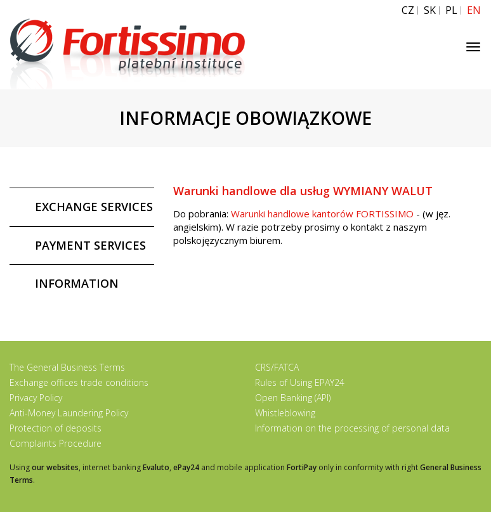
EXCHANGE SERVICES (94, 206)
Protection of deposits (55, 428)
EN (474, 10)
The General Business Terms (67, 367)
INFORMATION (77, 283)
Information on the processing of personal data (352, 428)
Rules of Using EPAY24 (299, 382)
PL (451, 10)
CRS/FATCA (277, 367)
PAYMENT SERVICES (90, 245)
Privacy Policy (36, 398)
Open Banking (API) (293, 398)
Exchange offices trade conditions (79, 382)
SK (430, 10)
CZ (408, 10)
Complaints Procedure (55, 443)
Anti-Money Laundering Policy (69, 413)
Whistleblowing (285, 413)
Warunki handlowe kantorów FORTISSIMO (322, 213)
